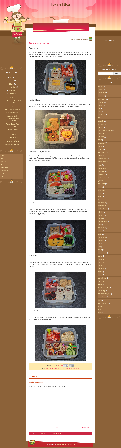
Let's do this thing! (13, 141)
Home (2, 155)
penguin (100, 240)
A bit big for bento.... (13, 113)
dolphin (100, 146)
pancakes (61, 368)
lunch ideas (102, 203)
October (11, 94)
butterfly (100, 121)
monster (100, 215)
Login (2, 174)
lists (99, 199)
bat (99, 108)
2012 (11, 81)
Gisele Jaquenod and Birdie (65, 444)
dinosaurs (101, 143)
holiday (100, 187)
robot (70, 368)
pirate (66, 368)
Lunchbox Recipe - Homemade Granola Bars (14, 132)
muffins (100, 218)
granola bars (102, 177)
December (12, 87)
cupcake (101, 137)
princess (101, 259)
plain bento (101, 253)
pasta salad (102, 237)
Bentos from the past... (13, 144)
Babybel (100, 102)
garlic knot (101, 171)
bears (47, 368)
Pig (99, 243)
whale (100, 313)
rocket (100, 275)
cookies (100, 127)
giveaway (101, 174)
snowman (101, 281)
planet (100, 256)
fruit (99, 165)
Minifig (100, 212)
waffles (100, 309)
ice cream (101, 190)
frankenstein (102, 159)
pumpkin (101, 262)
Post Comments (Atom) (51, 433)
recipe (100, 265)
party (99, 234)
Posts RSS (4, 167)
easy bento (101, 152)
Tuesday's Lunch (13, 106)
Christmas (101, 124)
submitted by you (104, 294)
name (100, 225)
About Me (3, 161)
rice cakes (101, 269)
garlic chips (102, 168)
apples (100, 89)
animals (100, 86)
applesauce (102, 93)
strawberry (101, 291)
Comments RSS (6, 171)
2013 (11, 77)
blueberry (101, 115)
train (99, 300)
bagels (100, 105)
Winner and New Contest (13, 109)
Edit (2, 177)
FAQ (1, 158)
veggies (100, 306)
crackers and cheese (105, 130)
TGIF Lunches (13, 137)
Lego (99, 193)
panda (100, 231)
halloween (101, 184)
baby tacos (101, 99)
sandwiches (76, 368)
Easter (100, 149)
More (2, 165)
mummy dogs (102, 221)
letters (100, 196)
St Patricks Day (103, 287)
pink (99, 247)
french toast (53, 368)
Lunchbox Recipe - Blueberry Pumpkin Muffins (13, 118)
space (100, 284)
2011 (11, 84)
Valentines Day (103, 303)
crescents (101, 133)
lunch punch (102, 206)
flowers (100, 155)
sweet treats (102, 297)
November (12, 90)
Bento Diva (60, 4)
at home (100, 96)
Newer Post (87, 428)
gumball (100, 181)
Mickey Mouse (103, 209)
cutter (100, 140)
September (11, 97)
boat (99, 118)
